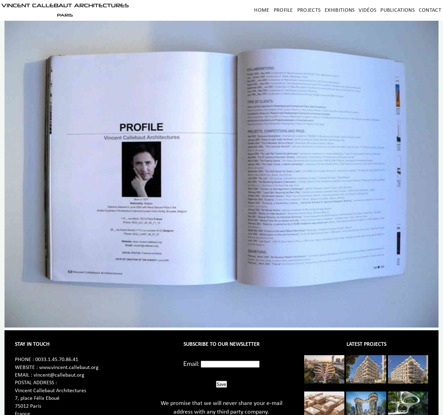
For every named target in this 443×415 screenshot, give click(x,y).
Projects (308, 10)
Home (261, 10)
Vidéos (367, 10)
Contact (430, 10)
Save (221, 384)
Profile (283, 10)
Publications (397, 10)
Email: (191, 363)
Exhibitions (339, 10)
